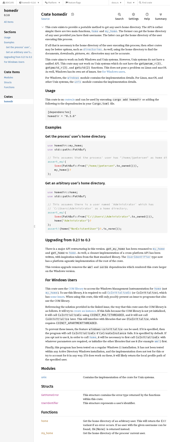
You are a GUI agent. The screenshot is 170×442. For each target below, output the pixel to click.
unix (43, 377)
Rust (129, 2)
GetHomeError (50, 395)
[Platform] (52, 2)
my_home (47, 433)
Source (45, 18)
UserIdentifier (49, 403)
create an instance (85, 311)
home (44, 421)
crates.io (69, 99)
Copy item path (72, 14)
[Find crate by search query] (156, 2)
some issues (57, 296)
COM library (76, 288)
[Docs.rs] (8, 2)
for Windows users (113, 71)
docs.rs (115, 2)
